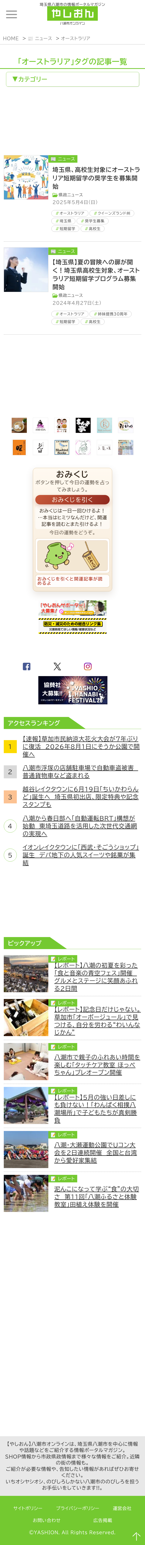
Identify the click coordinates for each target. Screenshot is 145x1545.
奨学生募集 (95, 221)
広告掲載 (102, 1520)
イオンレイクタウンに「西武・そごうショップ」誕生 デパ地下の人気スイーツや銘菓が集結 (81, 855)
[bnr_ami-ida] (40, 431)
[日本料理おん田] (40, 453)
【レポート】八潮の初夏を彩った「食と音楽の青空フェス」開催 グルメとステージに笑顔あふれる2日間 (96, 976)
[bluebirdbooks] (61, 453)
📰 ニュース (40, 38)
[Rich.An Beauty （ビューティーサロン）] (104, 431)
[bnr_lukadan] (104, 453)
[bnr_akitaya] (125, 431)
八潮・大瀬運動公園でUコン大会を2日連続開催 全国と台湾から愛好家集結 (95, 1152)
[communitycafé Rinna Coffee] (83, 453)
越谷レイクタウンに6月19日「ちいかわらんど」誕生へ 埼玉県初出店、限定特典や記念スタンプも (81, 797)
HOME (11, 38)
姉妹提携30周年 (113, 314)
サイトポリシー (28, 1508)
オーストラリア (75, 38)
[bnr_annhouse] (125, 453)
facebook (26, 666)
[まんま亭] (83, 431)
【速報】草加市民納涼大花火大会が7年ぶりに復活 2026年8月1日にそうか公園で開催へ (81, 746)
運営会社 (122, 1508)
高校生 (95, 228)
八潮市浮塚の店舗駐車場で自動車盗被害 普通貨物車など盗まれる (80, 772)
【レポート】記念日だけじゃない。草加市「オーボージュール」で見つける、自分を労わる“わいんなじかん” (97, 1021)
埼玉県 (66, 221)
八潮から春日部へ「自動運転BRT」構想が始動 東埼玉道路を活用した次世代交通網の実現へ (80, 826)
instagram (88, 666)
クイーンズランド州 (114, 213)
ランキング (131, 14)
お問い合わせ (47, 1520)
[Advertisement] (72, 122)
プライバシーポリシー (77, 1508)
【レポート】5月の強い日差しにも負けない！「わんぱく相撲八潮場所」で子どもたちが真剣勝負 (95, 1108)
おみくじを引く (72, 500)
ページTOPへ (136, 1536)
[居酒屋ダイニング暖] (19, 453)
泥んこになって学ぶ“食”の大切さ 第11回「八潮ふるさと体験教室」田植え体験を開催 (96, 1196)
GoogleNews (118, 666)
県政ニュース (71, 195)
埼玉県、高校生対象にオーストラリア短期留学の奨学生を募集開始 (96, 178)
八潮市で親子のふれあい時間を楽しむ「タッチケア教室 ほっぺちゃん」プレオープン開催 (97, 1065)
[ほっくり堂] (61, 431)
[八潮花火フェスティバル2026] (72, 702)
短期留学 (68, 228)
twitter (57, 666)
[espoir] (19, 431)
